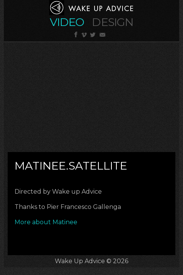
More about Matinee (47, 222)
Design (112, 22)
